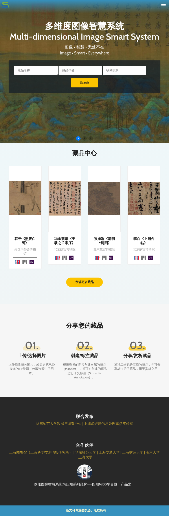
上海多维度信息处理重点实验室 (108, 424)
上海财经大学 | (134, 452)
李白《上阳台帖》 (143, 241)
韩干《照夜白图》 (25, 241)
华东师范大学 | (87, 452)
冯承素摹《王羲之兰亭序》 (64, 241)
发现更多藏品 (84, 282)
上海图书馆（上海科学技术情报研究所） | (42, 452)
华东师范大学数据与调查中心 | (60, 424)
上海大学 (85, 457)
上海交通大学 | (110, 452)
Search (84, 84)
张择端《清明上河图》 (104, 241)
